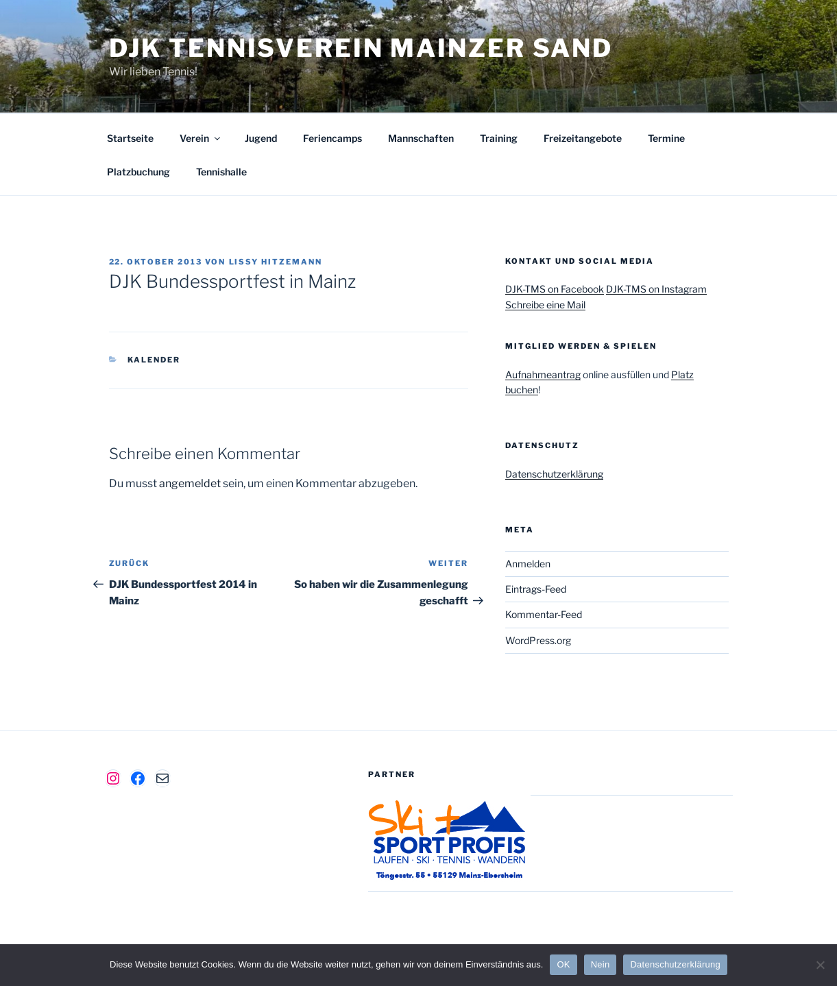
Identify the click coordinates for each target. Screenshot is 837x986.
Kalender (154, 360)
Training (499, 138)
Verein (201, 138)
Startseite (130, 138)
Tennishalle (221, 171)
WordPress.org (538, 640)
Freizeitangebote (583, 138)
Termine (666, 138)
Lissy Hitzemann (276, 262)
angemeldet (190, 483)
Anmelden (527, 563)
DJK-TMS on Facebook (554, 289)
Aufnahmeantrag (543, 374)
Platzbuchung (138, 171)
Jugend (261, 138)
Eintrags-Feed (535, 589)
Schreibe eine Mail (545, 304)
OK (563, 964)
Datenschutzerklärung (554, 474)
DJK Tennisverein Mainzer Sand (361, 48)
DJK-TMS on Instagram (656, 289)
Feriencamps (332, 138)
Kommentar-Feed (543, 614)
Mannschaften (421, 138)
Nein (600, 964)
